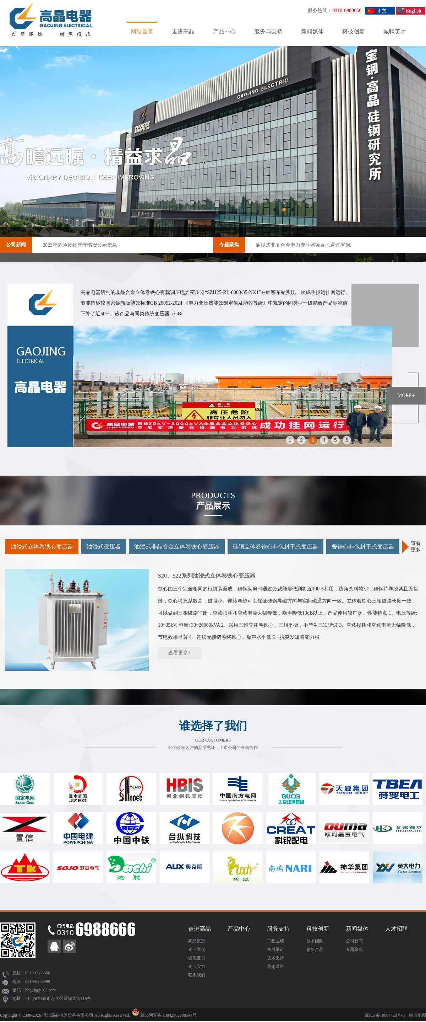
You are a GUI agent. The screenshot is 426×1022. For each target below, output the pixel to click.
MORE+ (406, 395)
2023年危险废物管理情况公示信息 (80, 245)
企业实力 (196, 966)
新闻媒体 (312, 31)
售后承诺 (275, 949)
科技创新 (353, 31)
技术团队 (314, 940)
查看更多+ (179, 653)
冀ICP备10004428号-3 (385, 1015)
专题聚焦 (229, 244)
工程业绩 (275, 940)
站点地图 (417, 1015)
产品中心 (224, 31)
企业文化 (196, 949)
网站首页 (142, 31)
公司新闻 (16, 244)
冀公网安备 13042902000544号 (168, 1015)
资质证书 (196, 958)
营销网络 (275, 966)
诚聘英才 (394, 31)
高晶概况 (196, 940)
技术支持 (275, 958)
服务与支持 (268, 31)
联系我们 (196, 975)
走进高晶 (183, 31)
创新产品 (314, 949)
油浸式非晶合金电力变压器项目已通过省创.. (304, 245)
